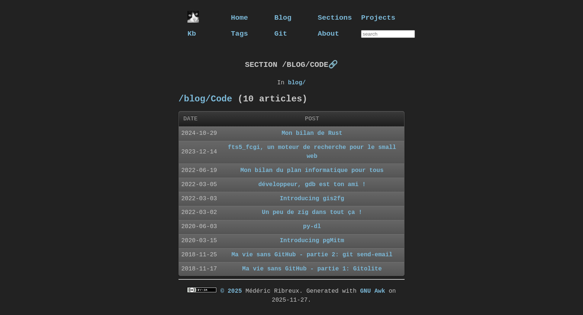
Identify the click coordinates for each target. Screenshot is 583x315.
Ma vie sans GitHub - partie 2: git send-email (311, 254)
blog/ (297, 82)
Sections (335, 17)
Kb (191, 33)
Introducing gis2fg (312, 198)
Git (280, 33)
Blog (283, 17)
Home (239, 17)
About (328, 33)
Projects (378, 17)
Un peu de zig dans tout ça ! (312, 212)
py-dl (312, 226)
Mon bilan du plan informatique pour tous (312, 170)
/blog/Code (205, 98)
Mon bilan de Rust (311, 133)
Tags (239, 33)
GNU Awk (372, 291)
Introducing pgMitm (312, 240)
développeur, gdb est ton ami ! (312, 184)
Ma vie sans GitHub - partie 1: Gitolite (312, 268)
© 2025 (231, 291)
